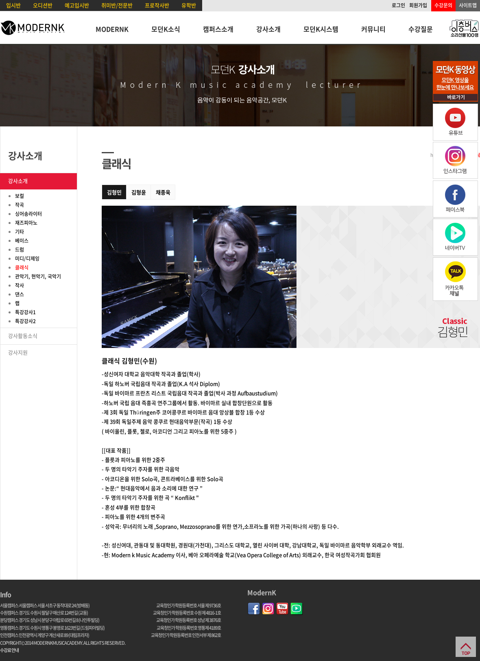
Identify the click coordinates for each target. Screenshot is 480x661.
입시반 (13, 5)
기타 (19, 231)
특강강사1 (25, 312)
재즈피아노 (26, 222)
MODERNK (112, 29)
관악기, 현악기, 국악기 (38, 276)
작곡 (19, 205)
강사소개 (268, 29)
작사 (19, 285)
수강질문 (420, 29)
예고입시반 (77, 5)
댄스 (19, 294)
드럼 (19, 249)
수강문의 (443, 5)
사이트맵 (468, 5)
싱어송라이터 (28, 213)
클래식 (21, 267)
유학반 (188, 5)
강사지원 (18, 352)
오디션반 (42, 5)
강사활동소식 (22, 335)
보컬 (19, 196)
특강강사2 (25, 321)
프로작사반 (157, 5)
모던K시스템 (320, 29)
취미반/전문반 (117, 5)
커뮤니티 (373, 29)
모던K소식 (165, 29)
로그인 (398, 5)
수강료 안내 (9, 650)
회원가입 (418, 5)
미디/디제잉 (27, 258)
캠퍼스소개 (218, 29)
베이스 (21, 240)
